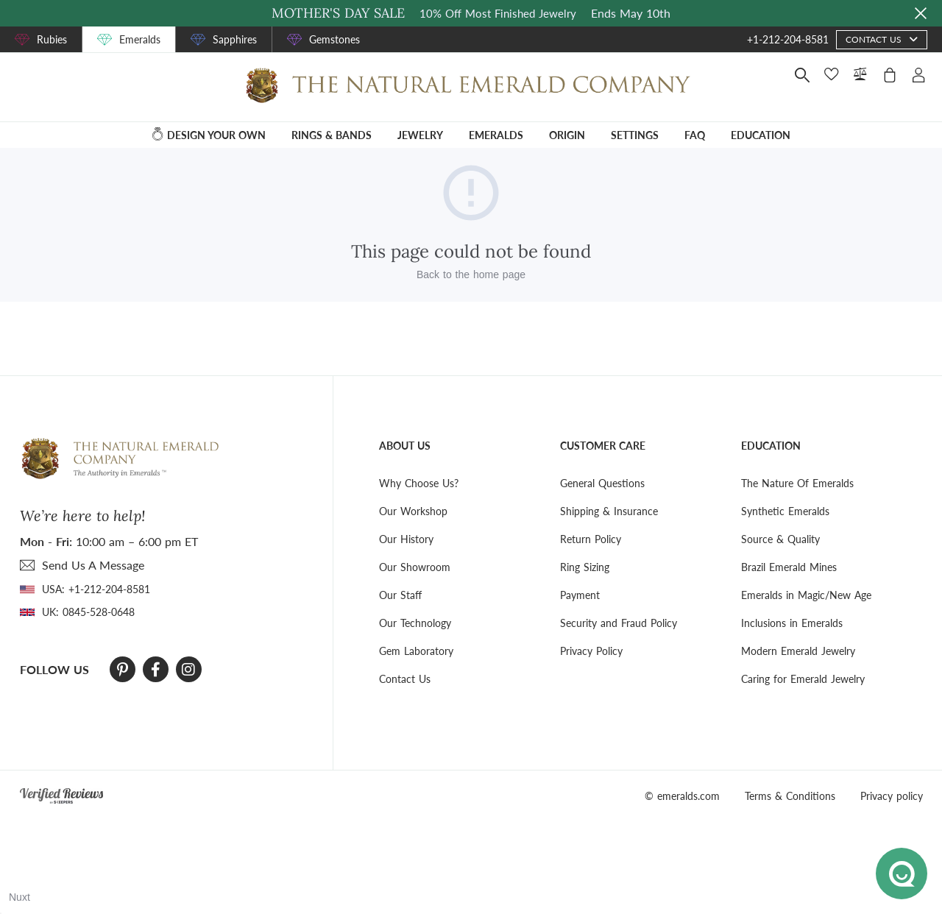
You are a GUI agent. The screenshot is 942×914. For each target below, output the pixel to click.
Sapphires (235, 39)
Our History (406, 539)
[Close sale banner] (920, 13)
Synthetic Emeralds (785, 511)
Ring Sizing (584, 567)
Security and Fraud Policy (618, 623)
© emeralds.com (682, 796)
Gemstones (334, 39)
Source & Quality (780, 539)
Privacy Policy (591, 651)
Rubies (52, 39)
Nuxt (19, 897)
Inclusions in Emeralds (792, 623)
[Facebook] (155, 669)
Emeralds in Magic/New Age (806, 595)
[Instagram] (188, 669)
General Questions (602, 483)
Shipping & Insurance (609, 511)
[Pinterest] (122, 669)
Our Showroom (414, 567)
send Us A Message (93, 565)
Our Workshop (413, 511)
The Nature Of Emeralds (797, 483)
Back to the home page (471, 274)
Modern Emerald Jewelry (798, 651)
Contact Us (405, 679)
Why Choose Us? (418, 483)
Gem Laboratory (416, 651)
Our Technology (415, 623)
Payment (580, 595)
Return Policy (590, 539)
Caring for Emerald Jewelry (803, 679)
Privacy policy (891, 796)
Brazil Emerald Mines (789, 567)
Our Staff (400, 595)
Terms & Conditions (790, 796)
